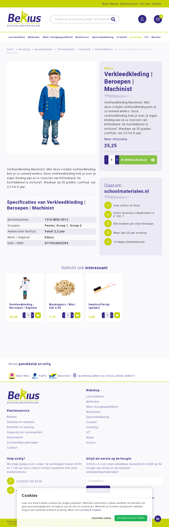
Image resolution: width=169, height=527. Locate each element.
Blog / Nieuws (110, 3)
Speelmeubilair (44, 49)
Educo (109, 68)
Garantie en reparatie (21, 422)
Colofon (13, 524)
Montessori (82, 37)
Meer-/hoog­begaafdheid (58, 37)
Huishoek (84, 49)
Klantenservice (129, 3)
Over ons (145, 3)
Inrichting (136, 37)
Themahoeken (66, 49)
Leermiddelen (16, 37)
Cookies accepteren (131, 518)
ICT (147, 37)
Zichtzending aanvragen (22, 442)
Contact (156, 3)
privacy (85, 510)
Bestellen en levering (20, 427)
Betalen (12, 416)
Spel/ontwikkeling (103, 37)
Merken (156, 37)
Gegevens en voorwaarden (24, 432)
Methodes (34, 37)
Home (10, 49)
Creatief (122, 37)
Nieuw (90, 437)
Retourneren (15, 437)
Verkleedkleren (104, 49)
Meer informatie (115, 139)
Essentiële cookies (101, 518)
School (90, 442)
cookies (96, 510)
